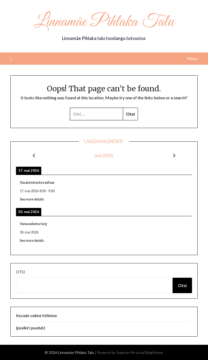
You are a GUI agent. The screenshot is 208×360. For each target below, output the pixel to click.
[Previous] (33, 155)
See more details (32, 199)
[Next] (174, 155)
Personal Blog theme (146, 352)
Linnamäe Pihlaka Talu (104, 22)
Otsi (20, 271)
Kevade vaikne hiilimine (36, 315)
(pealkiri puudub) (30, 327)
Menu (192, 58)
